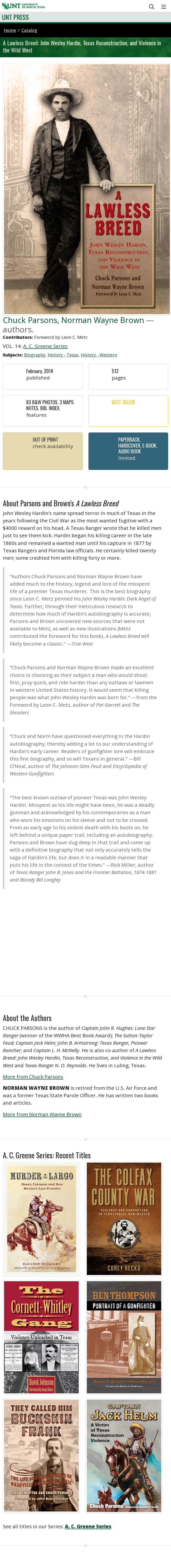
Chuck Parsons (30, 320)
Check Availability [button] (53, 446)
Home (10, 30)
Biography (34, 355)
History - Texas (63, 355)
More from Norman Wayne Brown (42, 1114)
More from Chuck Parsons (33, 1076)
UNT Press (15, 17)
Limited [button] (126, 458)
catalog (29, 30)
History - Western (99, 355)
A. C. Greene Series (45, 346)
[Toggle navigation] (163, 7)
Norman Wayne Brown (102, 320)
